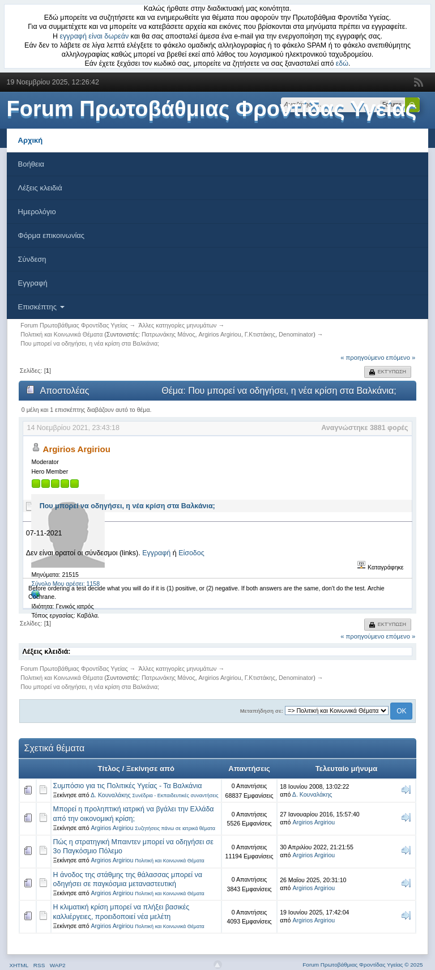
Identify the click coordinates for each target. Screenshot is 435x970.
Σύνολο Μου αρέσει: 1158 (65, 583)
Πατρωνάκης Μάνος (168, 334)
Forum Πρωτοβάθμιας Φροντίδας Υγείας (212, 109)
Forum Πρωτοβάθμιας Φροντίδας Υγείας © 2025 (362, 965)
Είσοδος (191, 553)
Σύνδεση (32, 259)
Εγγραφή (33, 283)
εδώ (342, 63)
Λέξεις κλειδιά (40, 188)
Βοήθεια (31, 164)
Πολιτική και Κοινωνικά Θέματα (169, 860)
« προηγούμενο (362, 357)
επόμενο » (401, 357)
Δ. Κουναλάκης (111, 795)
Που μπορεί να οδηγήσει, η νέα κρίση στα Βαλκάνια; (127, 506)
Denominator (296, 334)
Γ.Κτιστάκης (260, 334)
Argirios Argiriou (220, 334)
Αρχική (30, 140)
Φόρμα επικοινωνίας (51, 235)
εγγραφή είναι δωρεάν (94, 36)
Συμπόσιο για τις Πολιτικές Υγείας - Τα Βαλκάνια (127, 786)
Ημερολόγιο (37, 211)
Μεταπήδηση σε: (261, 711)
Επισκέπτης (41, 307)
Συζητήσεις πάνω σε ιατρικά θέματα (175, 828)
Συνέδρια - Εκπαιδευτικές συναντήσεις (175, 795)
